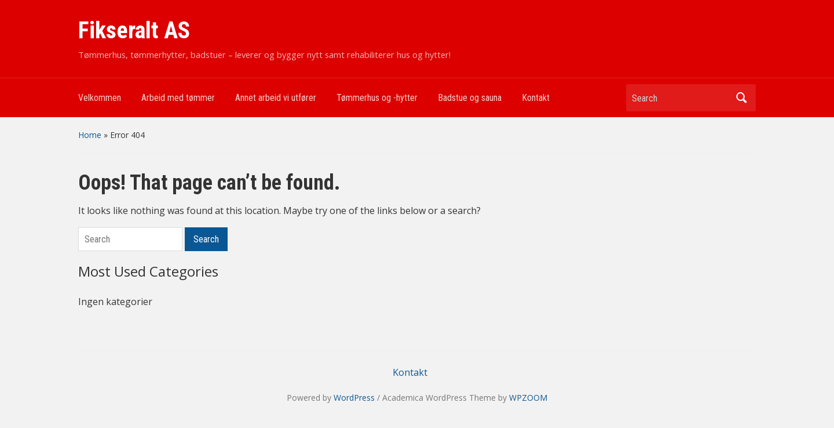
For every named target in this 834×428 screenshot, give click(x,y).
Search (741, 98)
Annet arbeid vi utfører (275, 97)
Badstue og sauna (470, 97)
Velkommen (99, 97)
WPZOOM (528, 397)
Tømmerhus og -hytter (377, 97)
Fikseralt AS (134, 30)
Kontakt (536, 97)
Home (89, 134)
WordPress (354, 397)
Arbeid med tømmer (178, 97)
